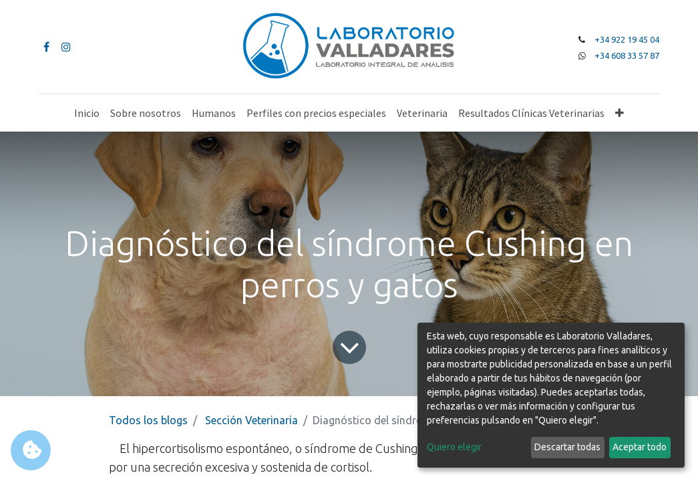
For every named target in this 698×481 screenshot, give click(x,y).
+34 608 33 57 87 (626, 55)
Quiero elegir (454, 447)
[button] (619, 113)
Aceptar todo (640, 447)
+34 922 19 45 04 (626, 39)
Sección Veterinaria (251, 420)
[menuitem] (87, 113)
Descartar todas (567, 447)
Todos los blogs (148, 420)
